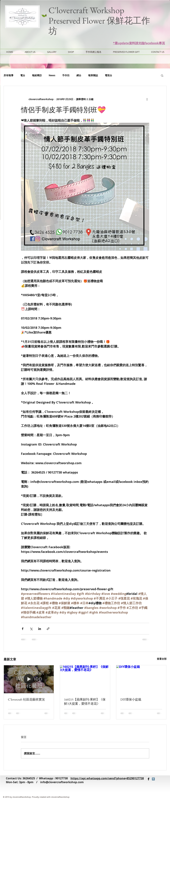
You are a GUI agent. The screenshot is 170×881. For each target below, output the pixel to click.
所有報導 (8, 75)
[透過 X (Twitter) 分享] (31, 628)
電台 (22, 75)
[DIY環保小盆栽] (141, 679)
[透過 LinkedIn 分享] (39, 628)
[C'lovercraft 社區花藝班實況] (29, 679)
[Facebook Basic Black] (148, 779)
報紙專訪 (37, 75)
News (52, 75)
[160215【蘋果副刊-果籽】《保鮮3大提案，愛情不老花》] (85, 679)
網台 (78, 75)
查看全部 (162, 658)
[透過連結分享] (48, 628)
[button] (162, 75)
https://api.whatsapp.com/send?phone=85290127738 (107, 778)
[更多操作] (147, 99)
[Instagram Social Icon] (153, 779)
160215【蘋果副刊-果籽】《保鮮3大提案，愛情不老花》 (85, 701)
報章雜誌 (93, 75)
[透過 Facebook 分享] (22, 628)
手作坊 (65, 75)
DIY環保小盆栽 (130, 699)
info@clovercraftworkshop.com (62, 782)
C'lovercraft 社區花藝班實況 (26, 699)
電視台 (108, 75)
